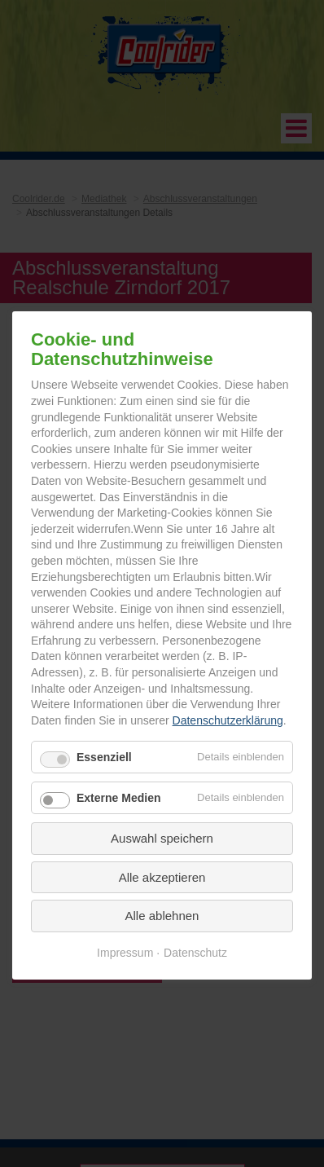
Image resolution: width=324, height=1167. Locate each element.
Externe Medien (118, 797)
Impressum (125, 951)
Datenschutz (195, 951)
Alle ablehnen (162, 916)
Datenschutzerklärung (228, 719)
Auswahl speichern (162, 838)
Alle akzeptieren (162, 876)
